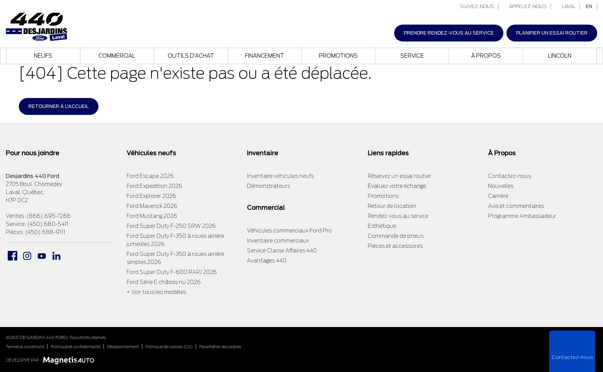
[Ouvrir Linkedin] (56, 256)
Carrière (498, 196)
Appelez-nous (525, 6)
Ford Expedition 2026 (154, 186)
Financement (264, 56)
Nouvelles (500, 186)
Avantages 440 (267, 260)
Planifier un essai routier (552, 33)
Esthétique (382, 226)
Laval (566, 6)
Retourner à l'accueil (58, 106)
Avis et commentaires (516, 206)
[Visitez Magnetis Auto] (70, 360)
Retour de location (392, 206)
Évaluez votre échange (397, 186)
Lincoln (559, 56)
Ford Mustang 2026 (152, 216)
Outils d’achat (191, 56)
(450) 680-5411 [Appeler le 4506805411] (47, 224)
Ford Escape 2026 (150, 176)
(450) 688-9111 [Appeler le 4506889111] (45, 232)
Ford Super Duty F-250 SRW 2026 (171, 226)
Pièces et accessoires (395, 246)
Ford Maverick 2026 (152, 206)
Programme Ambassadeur (522, 216)
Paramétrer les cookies (220, 346)
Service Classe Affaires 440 (282, 250)
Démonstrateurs (268, 186)
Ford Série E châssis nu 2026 (164, 282)
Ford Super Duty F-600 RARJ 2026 (172, 272)
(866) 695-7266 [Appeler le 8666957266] (48, 216)
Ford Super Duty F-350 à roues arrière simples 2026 (175, 258)
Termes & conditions (25, 346)
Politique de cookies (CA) (169, 346)
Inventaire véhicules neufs (280, 176)
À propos (486, 56)
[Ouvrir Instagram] (27, 256)
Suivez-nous (473, 6)
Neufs (43, 56)
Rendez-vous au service (398, 216)
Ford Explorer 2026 (151, 196)
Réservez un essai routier (399, 176)
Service (412, 56)
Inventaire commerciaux (278, 240)
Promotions (338, 56)
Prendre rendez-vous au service (449, 33)
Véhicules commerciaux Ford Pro (289, 231)
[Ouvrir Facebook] (12, 256)
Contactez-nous (509, 176)
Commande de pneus (395, 236)
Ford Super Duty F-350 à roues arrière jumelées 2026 (175, 240)
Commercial (116, 56)
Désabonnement (123, 346)
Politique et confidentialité (75, 346)
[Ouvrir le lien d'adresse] (34, 192)
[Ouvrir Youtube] (42, 256)
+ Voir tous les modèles (156, 292)
